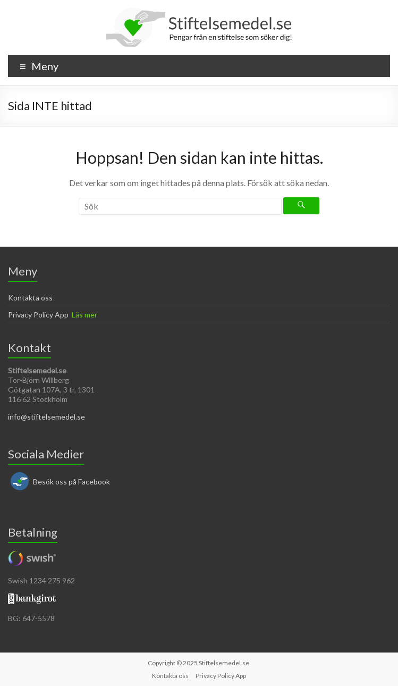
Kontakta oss (30, 297)
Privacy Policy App (38, 314)
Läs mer (84, 314)
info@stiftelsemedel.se (46, 416)
